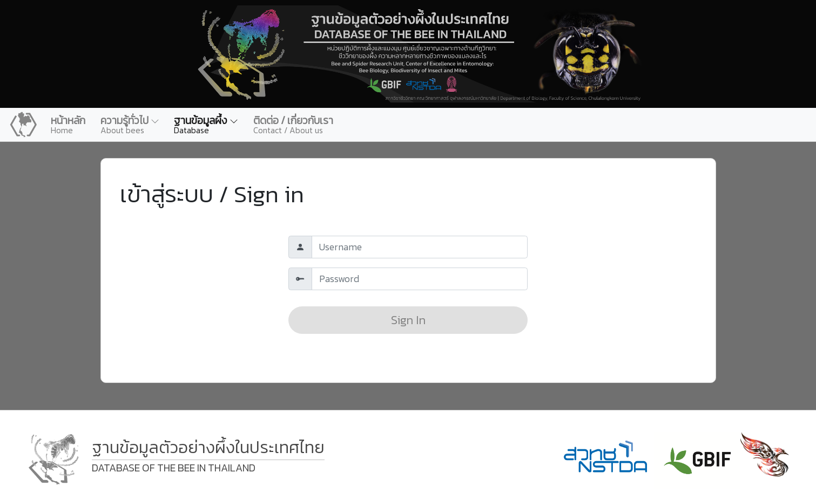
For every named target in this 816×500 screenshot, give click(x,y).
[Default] (420, 247)
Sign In (408, 320)
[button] (130, 124)
